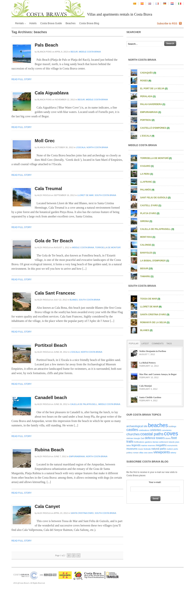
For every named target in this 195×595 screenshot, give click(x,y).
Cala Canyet (47, 506)
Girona (146, 221)
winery (173, 452)
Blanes (74, 300)
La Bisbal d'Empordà (154, 260)
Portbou (147, 120)
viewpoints (161, 452)
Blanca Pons (44, 52)
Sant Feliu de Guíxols (155, 197)
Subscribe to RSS (167, 23)
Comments (158, 343)
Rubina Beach (49, 449)
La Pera (146, 174)
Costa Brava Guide (51, 23)
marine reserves (148, 445)
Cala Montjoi (145, 386)
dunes (168, 438)
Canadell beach (51, 397)
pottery (130, 452)
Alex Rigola (44, 195)
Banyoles (148, 252)
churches (133, 434)
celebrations (144, 430)
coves (171, 433)
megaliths (161, 445)
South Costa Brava (105, 195)
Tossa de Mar (150, 299)
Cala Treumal (48, 188)
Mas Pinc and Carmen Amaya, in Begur (158, 374)
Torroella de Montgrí (107, 247)
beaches (158, 425)
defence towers (155, 438)
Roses (145, 80)
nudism (170, 449)
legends (136, 445)
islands (172, 442)
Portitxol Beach (51, 345)
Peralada (148, 96)
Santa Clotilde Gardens (150, 397)
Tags (169, 343)
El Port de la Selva (154, 88)
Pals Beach (46, 45)
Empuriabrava (77, 456)
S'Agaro (147, 166)
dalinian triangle (133, 438)
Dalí (142, 438)
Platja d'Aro (149, 213)
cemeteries (166, 430)
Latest (145, 343)
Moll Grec (45, 140)
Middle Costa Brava (90, 52)
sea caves (148, 452)
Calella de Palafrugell (83, 404)
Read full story (22, 79)
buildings (172, 426)
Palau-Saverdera (152, 104)
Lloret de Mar (85, 195)
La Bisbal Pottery (147, 362)
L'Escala (81, 147)
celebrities (155, 430)
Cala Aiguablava (52, 92)
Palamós (147, 189)
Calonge (147, 245)
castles (132, 429)
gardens (148, 442)
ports (176, 449)
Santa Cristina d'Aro (82, 513)
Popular (134, 343)
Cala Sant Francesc (55, 293)
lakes (129, 445)
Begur (74, 52)
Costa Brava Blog (89, 23)
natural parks (158, 448)
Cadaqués (148, 72)
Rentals (20, 24)
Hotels (33, 23)
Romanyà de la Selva (155, 322)
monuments (172, 445)
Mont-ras (147, 237)
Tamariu (146, 276)
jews (177, 442)
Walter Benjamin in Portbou (152, 351)
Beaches (70, 23)
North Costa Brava (97, 147)
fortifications (139, 442)
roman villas (138, 452)
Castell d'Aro (150, 205)
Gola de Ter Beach (54, 240)
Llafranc (147, 182)
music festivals (144, 449)
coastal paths (151, 434)
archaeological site (137, 426)
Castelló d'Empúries (155, 128)
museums (132, 448)
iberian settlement (160, 442)
